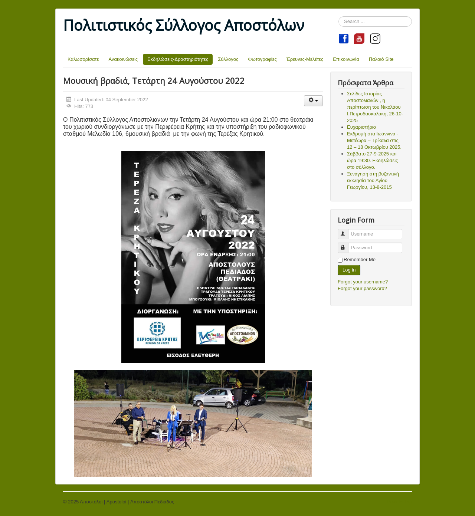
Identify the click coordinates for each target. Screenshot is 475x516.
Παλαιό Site (381, 59)
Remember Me (360, 259)
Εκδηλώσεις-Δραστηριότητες (177, 59)
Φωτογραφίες (262, 59)
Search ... (338, 16)
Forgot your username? (363, 282)
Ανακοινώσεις (123, 59)
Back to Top (399, 502)
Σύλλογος (228, 59)
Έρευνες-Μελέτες (305, 59)
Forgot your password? (362, 288)
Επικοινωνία (346, 59)
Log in (349, 270)
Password (346, 244)
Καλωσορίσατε (83, 59)
